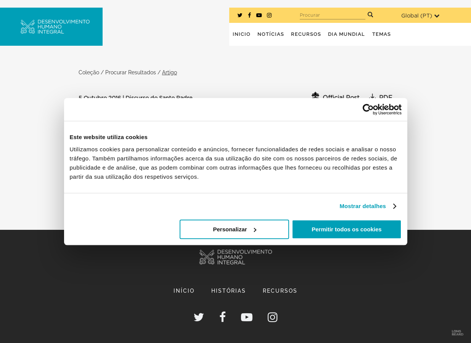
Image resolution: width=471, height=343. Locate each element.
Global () (420, 16)
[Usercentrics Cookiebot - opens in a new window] (368, 109)
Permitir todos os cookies (346, 229)
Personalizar (234, 229)
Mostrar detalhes (362, 206)
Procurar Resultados (130, 72)
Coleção (89, 72)
